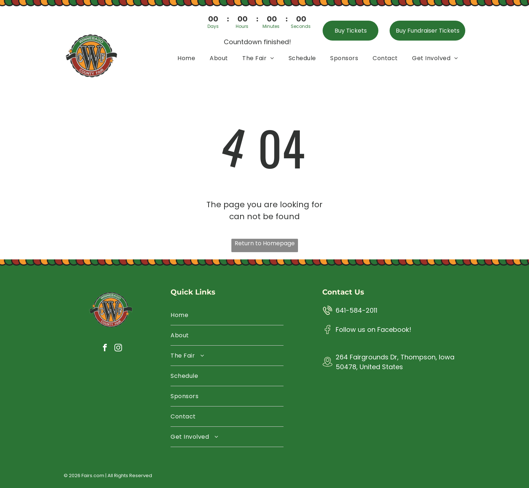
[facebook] (104, 348)
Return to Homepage (265, 243)
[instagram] (118, 348)
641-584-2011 (356, 310)
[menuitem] (186, 58)
